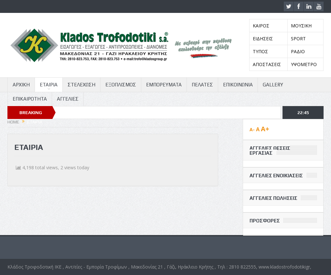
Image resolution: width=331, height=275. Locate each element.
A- (252, 129)
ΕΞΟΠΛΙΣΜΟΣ (120, 84)
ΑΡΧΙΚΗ (21, 84)
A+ (265, 128)
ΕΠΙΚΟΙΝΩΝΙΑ (238, 84)
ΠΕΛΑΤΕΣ (202, 84)
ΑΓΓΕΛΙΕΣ (68, 99)
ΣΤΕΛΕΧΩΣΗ (81, 84)
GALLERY (273, 84)
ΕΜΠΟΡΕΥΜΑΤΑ (164, 84)
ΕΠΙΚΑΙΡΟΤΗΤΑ (30, 99)
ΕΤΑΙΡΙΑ (49, 84)
